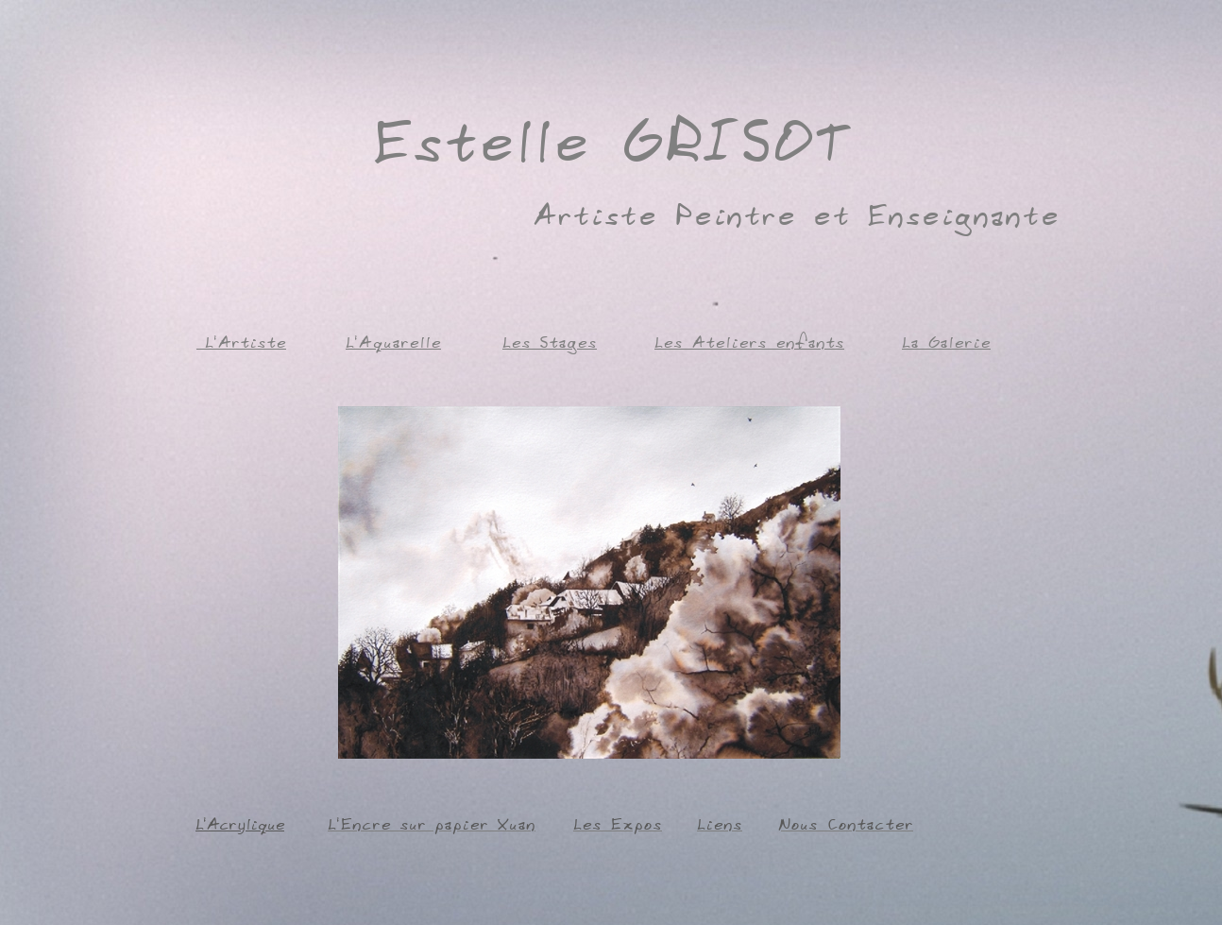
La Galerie (946, 341)
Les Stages (549, 341)
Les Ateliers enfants (749, 341)
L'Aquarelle (393, 341)
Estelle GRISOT (611, 136)
